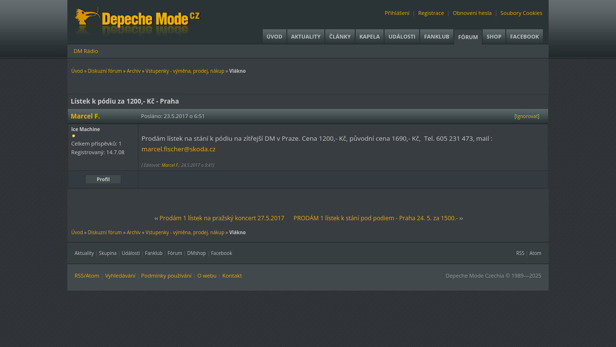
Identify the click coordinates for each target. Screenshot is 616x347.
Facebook (524, 36)
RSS (520, 253)
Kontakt (232, 275)
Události (401, 36)
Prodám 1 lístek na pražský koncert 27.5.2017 (222, 218)
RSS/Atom (87, 275)
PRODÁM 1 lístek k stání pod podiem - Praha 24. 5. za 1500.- (376, 218)
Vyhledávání (120, 275)
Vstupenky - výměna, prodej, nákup (184, 70)
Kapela (369, 36)
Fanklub (436, 36)
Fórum (468, 36)
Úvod (274, 36)
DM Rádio (86, 50)
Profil (103, 179)
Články (340, 36)
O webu (207, 275)
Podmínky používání (166, 275)
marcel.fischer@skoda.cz (178, 149)
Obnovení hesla (472, 12)
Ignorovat (527, 116)
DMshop (196, 253)
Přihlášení (397, 12)
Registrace (431, 12)
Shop (494, 36)
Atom (535, 253)
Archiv (134, 70)
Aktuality (306, 36)
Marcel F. (170, 165)
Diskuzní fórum (105, 70)
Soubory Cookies (521, 12)
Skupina (108, 253)
